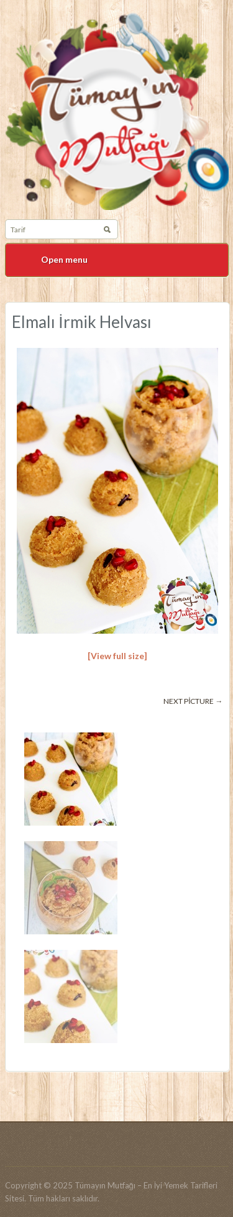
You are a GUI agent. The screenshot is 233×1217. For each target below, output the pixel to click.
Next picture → (192, 701)
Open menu (64, 259)
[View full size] (117, 655)
